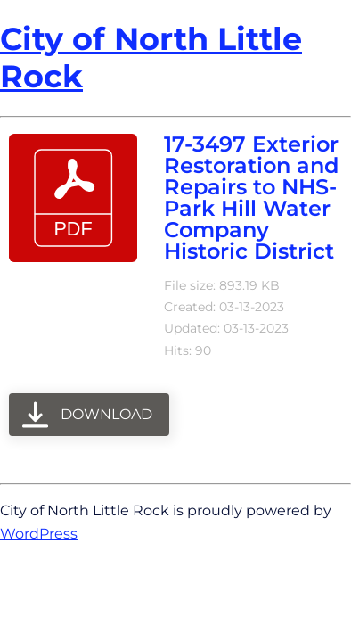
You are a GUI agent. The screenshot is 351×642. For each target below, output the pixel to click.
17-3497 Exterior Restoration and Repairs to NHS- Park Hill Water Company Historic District (251, 197)
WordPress (39, 533)
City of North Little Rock (151, 57)
